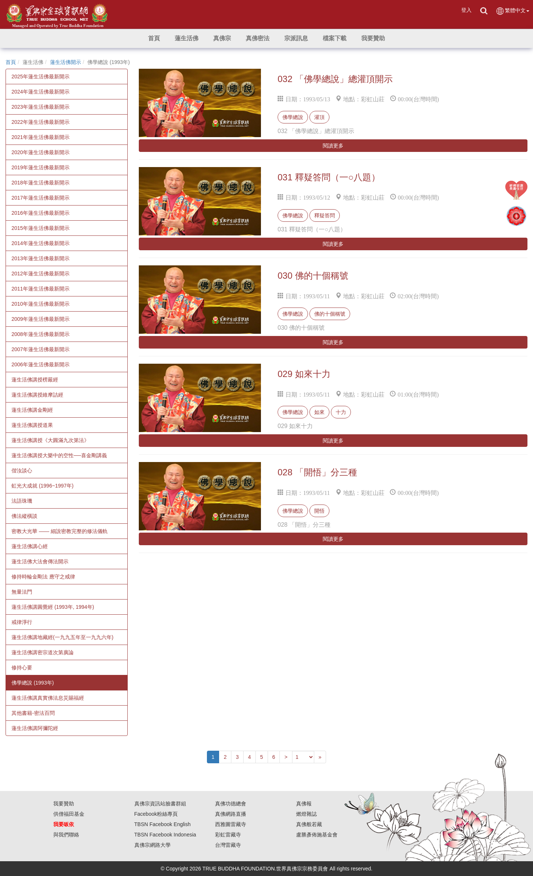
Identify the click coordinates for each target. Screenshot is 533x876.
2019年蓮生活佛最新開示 (40, 167)
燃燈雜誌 (306, 814)
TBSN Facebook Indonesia (165, 835)
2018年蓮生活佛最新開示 (40, 183)
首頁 (11, 62)
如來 (319, 412)
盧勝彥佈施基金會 (317, 835)
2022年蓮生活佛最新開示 (40, 122)
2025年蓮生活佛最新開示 (40, 76)
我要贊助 (63, 804)
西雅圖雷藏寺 (230, 824)
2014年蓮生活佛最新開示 (40, 243)
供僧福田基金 (68, 814)
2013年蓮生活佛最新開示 (40, 258)
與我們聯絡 (66, 835)
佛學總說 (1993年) (32, 683)
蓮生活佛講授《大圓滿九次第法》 (50, 440)
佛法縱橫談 (24, 516)
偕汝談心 (21, 470)
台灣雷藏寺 (228, 845)
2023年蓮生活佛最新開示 (40, 107)
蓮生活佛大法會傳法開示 (39, 561)
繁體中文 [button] (512, 11)
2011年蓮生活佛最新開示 (40, 289)
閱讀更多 (333, 146)
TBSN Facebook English (162, 824)
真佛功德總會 (230, 804)
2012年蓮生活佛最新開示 (40, 273)
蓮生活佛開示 (65, 62)
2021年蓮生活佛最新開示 (40, 137)
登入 (466, 10)
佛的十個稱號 (329, 314)
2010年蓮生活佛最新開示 (40, 304)
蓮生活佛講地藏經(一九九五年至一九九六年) (62, 637)
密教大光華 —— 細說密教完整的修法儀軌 (59, 531)
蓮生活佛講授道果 (32, 425)
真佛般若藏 (309, 824)
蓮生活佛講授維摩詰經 (37, 395)
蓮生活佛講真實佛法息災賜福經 (47, 698)
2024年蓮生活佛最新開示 (40, 92)
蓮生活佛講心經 (29, 546)
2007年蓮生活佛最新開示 (40, 349)
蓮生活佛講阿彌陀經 (34, 728)
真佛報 (304, 804)
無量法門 (21, 592)
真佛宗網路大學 (152, 845)
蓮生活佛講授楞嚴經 (34, 380)
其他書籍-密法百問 (33, 713)
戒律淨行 (21, 622)
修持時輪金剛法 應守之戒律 (43, 577)
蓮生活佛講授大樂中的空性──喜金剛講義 (59, 455)
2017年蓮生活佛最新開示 (40, 198)
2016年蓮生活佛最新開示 (40, 213)
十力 (341, 412)
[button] (186, 38)
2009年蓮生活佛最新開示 (40, 319)
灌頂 (319, 117)
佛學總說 (292, 117)
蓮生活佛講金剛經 (32, 410)
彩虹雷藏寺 (228, 835)
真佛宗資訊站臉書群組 (160, 804)
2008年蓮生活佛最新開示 (40, 334)
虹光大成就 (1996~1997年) (42, 486)
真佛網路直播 (230, 814)
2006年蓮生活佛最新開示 (40, 364)
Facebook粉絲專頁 (156, 814)
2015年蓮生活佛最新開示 (40, 228)
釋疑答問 (324, 215)
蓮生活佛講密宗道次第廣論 (42, 652)
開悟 (319, 511)
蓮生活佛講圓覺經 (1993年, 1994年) (52, 607)
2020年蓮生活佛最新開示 (40, 152)
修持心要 (21, 667)
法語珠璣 (21, 501)
